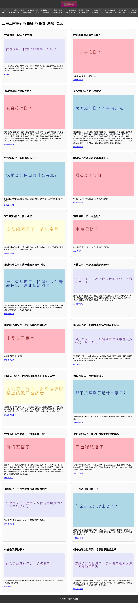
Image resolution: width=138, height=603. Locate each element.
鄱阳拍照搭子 (78, 423)
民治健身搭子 (110, 10)
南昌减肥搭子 (120, 12)
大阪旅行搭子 (78, 147)
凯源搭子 (7, 587)
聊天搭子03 (77, 364)
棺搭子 (6, 74)
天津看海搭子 (46, 10)
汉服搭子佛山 (9, 205)
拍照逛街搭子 (14, 12)
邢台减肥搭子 (78, 473)
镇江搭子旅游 (78, 589)
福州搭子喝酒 (71, 10)
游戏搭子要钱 (84, 10)
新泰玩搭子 (58, 10)
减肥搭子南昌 (84, 12)
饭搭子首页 (7, 10)
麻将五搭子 (8, 478)
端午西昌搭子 (19, 10)
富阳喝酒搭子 (9, 253)
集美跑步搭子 (57, 12)
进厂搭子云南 (70, 12)
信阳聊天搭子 (123, 10)
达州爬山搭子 (78, 538)
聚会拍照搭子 (9, 144)
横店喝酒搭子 (107, 12)
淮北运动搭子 (9, 314)
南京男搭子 (77, 251)
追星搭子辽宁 (9, 524)
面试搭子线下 (9, 415)
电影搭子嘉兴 (9, 360)
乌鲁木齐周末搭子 (42, 12)
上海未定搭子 (78, 304)
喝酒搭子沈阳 (78, 203)
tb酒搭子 (95, 12)
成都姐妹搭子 (97, 10)
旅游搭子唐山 (27, 12)
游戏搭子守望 (33, 10)
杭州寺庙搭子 (78, 80)
